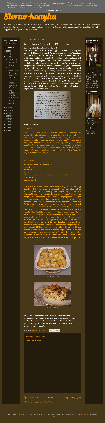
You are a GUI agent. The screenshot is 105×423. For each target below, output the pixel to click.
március (11, 68)
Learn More (49, 10)
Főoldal (51, 397)
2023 (8, 107)
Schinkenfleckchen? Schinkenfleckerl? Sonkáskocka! (13, 74)
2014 (8, 130)
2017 (8, 122)
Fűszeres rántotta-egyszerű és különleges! (13, 84)
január (10, 104)
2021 (8, 113)
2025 (8, 54)
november (11, 62)
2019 (8, 116)
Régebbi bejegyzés (72, 397)
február (10, 101)
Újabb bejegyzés (31, 397)
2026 (8, 51)
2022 (8, 110)
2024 (8, 57)
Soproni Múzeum (11, 43)
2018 (8, 119)
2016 (8, 125)
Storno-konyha (29, 16)
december (11, 59)
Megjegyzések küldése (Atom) (43, 402)
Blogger (52, 416)
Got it (58, 10)
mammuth (86, 414)
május (10, 65)
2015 (8, 127)
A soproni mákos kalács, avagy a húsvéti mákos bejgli (13, 93)
